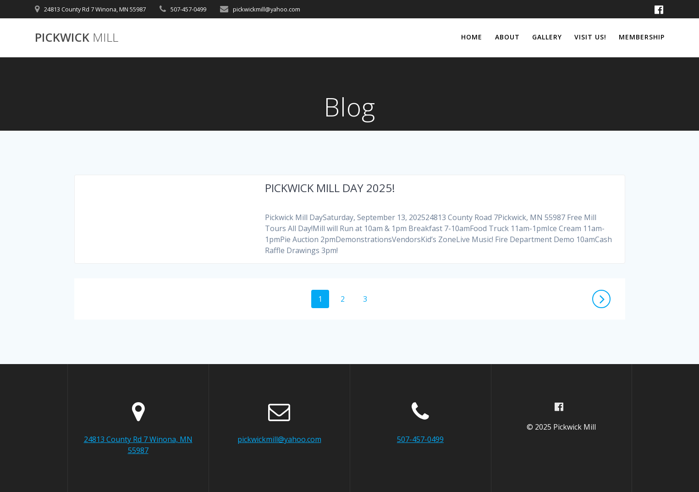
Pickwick (76, 38)
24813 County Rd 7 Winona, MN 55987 (95, 9)
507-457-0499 (188, 9)
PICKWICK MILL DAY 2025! (330, 187)
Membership (642, 37)
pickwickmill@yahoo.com (266, 9)
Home (471, 37)
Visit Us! (590, 37)
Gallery (547, 37)
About (507, 37)
